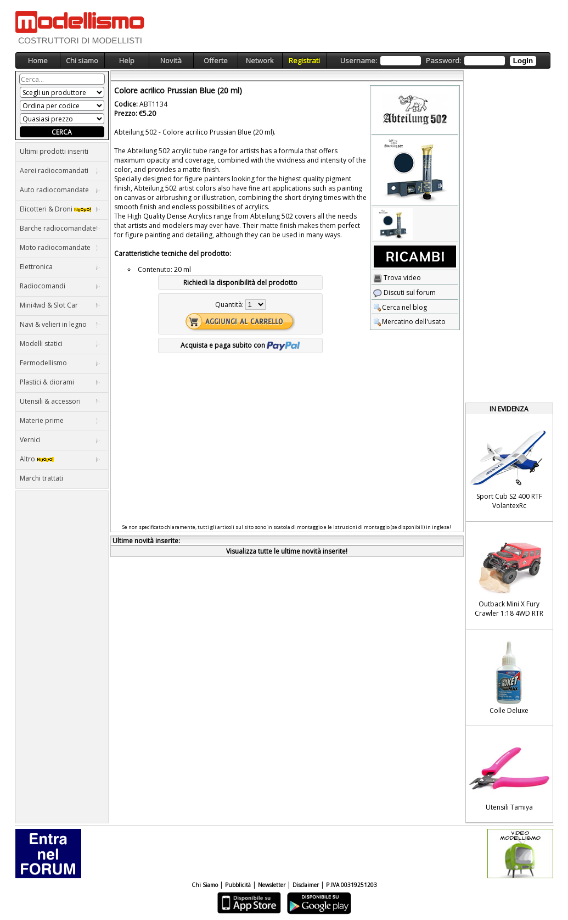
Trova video (397, 277)
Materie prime (60, 420)
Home (38, 60)
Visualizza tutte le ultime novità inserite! (286, 551)
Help (126, 60)
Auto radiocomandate (60, 189)
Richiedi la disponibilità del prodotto (240, 282)
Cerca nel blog (400, 307)
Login (523, 61)
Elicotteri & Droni (60, 209)
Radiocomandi (60, 286)
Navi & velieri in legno (60, 324)
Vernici (60, 439)
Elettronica (60, 266)
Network (260, 60)
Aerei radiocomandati (60, 170)
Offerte (216, 60)
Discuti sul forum (404, 292)
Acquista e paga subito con (240, 345)
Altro (60, 459)
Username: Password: (438, 60)
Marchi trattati (41, 478)
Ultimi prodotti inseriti (54, 151)
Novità (171, 60)
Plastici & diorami (60, 382)
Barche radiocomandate (60, 228)
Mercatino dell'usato (409, 321)
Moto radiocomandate (60, 247)
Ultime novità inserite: (146, 540)
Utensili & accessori (60, 401)
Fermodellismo (60, 362)
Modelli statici (60, 343)
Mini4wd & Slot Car (60, 305)
